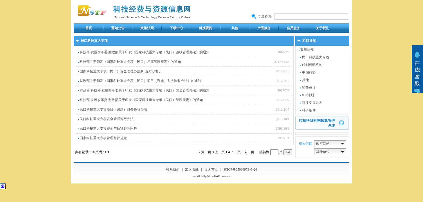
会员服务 (293, 28)
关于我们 (322, 28)
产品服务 (264, 28)
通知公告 (118, 28)
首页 (88, 28)
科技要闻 (205, 28)
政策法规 (147, 28)
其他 (234, 28)
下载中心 (176, 28)
